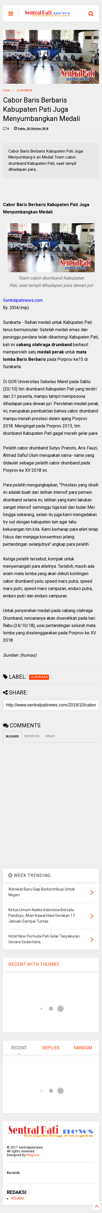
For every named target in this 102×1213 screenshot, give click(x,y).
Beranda (13, 1173)
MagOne (33, 1155)
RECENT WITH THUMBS (33, 964)
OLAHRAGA (24, 90)
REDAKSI (17, 1198)
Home (6, 90)
